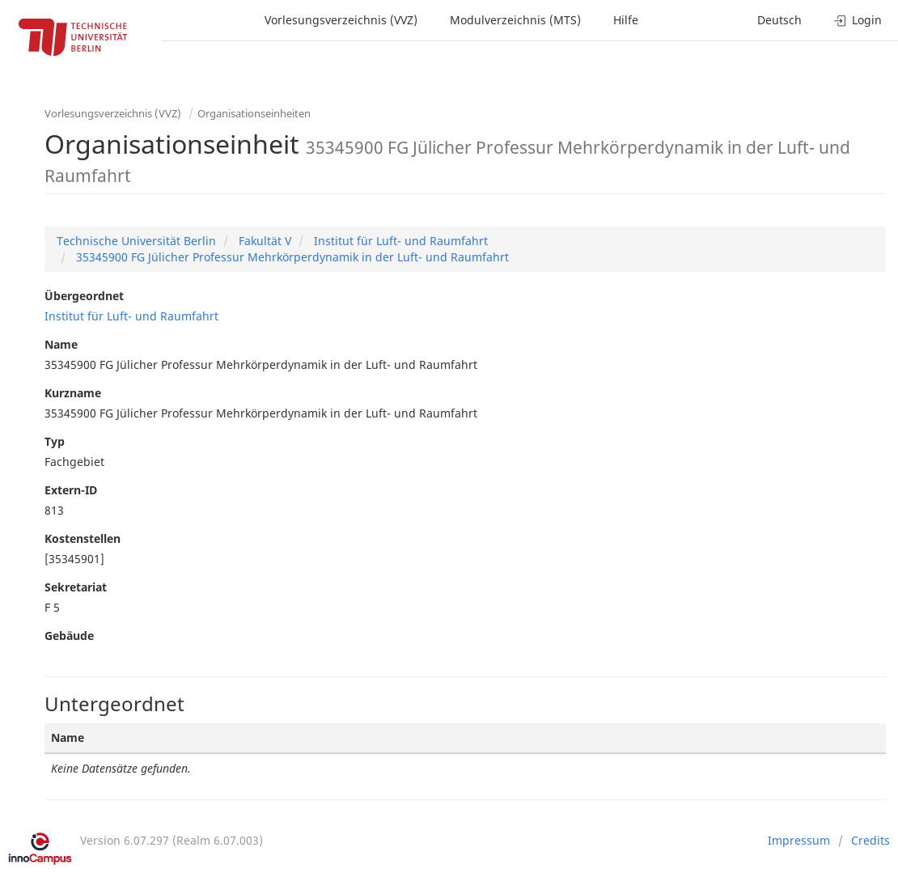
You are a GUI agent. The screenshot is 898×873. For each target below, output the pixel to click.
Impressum (799, 840)
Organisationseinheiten (254, 113)
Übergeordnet (84, 295)
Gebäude (69, 635)
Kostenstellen (82, 538)
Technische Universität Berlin (136, 240)
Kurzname (72, 392)
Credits (870, 840)
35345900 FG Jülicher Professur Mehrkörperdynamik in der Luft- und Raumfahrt (291, 257)
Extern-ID (70, 490)
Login (858, 20)
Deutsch (779, 20)
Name (61, 344)
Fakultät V (263, 240)
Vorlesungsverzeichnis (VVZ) (341, 20)
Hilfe (625, 20)
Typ (54, 441)
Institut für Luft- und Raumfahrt (399, 240)
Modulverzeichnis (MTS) (515, 20)
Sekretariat (75, 587)
